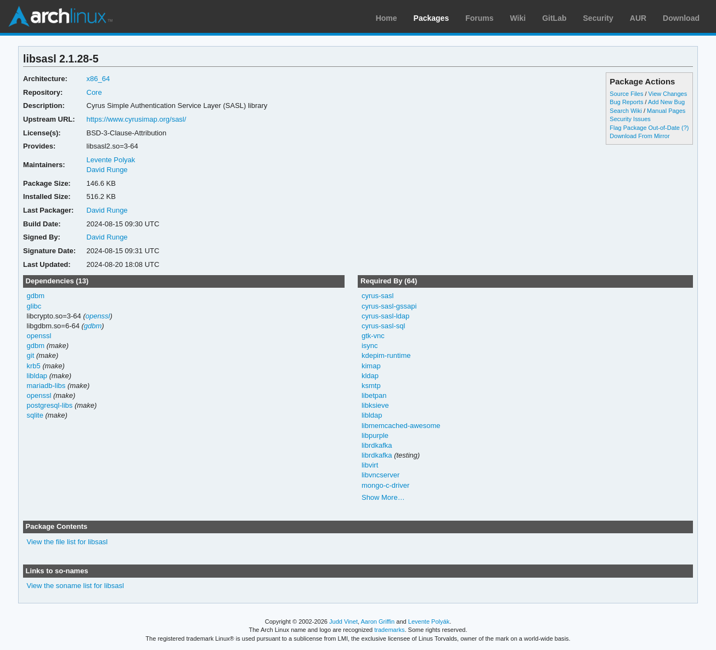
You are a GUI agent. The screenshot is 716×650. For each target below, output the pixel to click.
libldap (37, 376)
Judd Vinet (343, 621)
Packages (431, 18)
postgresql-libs (50, 405)
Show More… (383, 497)
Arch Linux (60, 16)
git (31, 355)
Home (386, 18)
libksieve (375, 405)
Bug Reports (626, 102)
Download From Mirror (639, 136)
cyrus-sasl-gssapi (389, 306)
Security (598, 18)
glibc (34, 306)
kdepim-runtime (386, 355)
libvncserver (380, 475)
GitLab (554, 18)
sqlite (35, 415)
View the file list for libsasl (67, 542)
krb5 (34, 366)
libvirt (370, 465)
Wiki (518, 18)
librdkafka (377, 445)
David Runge (107, 170)
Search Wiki (626, 110)
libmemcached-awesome (401, 425)
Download (681, 18)
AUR (638, 18)
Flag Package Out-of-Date (645, 127)
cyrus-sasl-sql (383, 326)
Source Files (626, 93)
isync (370, 345)
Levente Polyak (111, 160)
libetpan (374, 395)
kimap (371, 366)
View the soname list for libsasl (75, 585)
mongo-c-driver (385, 485)
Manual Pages (666, 110)
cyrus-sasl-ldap (385, 316)
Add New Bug (666, 102)
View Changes (668, 93)
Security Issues (630, 119)
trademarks (389, 629)
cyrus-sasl (377, 296)
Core (94, 92)
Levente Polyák (428, 621)
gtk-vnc (373, 336)
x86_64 (98, 79)
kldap (370, 376)
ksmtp (371, 385)
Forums (479, 18)
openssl (98, 316)
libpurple (375, 435)
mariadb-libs (46, 385)
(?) (685, 127)
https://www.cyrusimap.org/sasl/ (137, 119)
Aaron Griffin (377, 621)
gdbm (35, 296)
